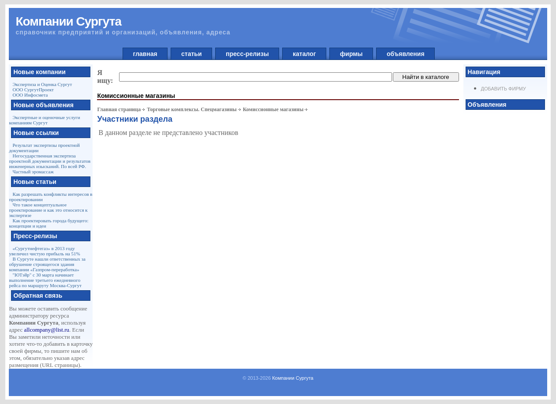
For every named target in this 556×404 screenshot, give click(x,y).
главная (145, 53)
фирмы (351, 53)
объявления (405, 53)
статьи (191, 53)
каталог (304, 53)
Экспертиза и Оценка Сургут (42, 84)
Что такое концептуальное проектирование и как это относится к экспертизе (48, 210)
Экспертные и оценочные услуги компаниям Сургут (44, 120)
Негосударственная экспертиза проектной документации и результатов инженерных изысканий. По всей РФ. (49, 161)
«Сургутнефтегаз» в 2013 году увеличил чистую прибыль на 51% (44, 251)
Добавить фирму (503, 88)
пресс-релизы (247, 53)
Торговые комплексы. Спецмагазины (192, 109)
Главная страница (119, 109)
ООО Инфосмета (30, 94)
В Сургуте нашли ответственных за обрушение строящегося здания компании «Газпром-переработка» (47, 264)
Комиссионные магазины (273, 109)
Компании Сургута (292, 378)
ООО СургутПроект (32, 89)
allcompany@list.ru (46, 329)
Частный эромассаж (32, 171)
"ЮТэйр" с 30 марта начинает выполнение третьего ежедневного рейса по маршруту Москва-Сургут (45, 280)
